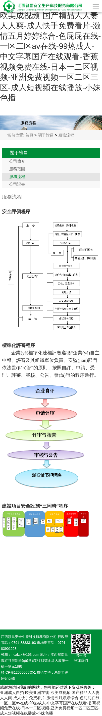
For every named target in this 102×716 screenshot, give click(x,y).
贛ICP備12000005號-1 (18, 672)
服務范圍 (17, 169)
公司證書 (17, 184)
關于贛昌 (46, 135)
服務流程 (66, 135)
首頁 (29, 135)
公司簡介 (17, 161)
